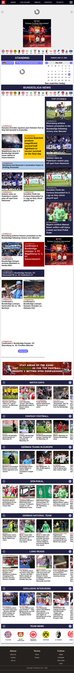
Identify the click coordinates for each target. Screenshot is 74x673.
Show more (23, 349)
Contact (13, 655)
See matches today (55, 81)
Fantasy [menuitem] (48, 2)
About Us (13, 652)
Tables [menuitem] (37, 2)
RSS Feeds (61, 658)
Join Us (13, 658)
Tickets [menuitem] (59, 2)
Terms (37, 652)
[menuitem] (5, 2)
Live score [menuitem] (25, 2)
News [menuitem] (13, 2)
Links (61, 661)
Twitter (61, 652)
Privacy (37, 655)
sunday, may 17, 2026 (59, 56)
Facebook (61, 655)
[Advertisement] (37, 32)
